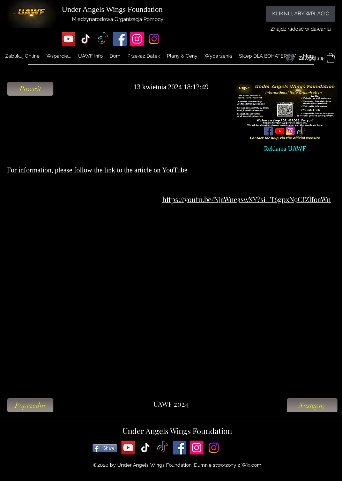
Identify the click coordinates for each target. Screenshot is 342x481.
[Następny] (312, 405)
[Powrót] (30, 89)
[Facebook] (120, 39)
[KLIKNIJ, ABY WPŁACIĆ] (300, 14)
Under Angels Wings (94, 9)
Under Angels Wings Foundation (177, 431)
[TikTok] (85, 39)
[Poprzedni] (30, 405)
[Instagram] (137, 39)
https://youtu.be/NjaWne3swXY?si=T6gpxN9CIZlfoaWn (246, 199)
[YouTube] (68, 39)
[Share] (104, 448)
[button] (90, 56)
